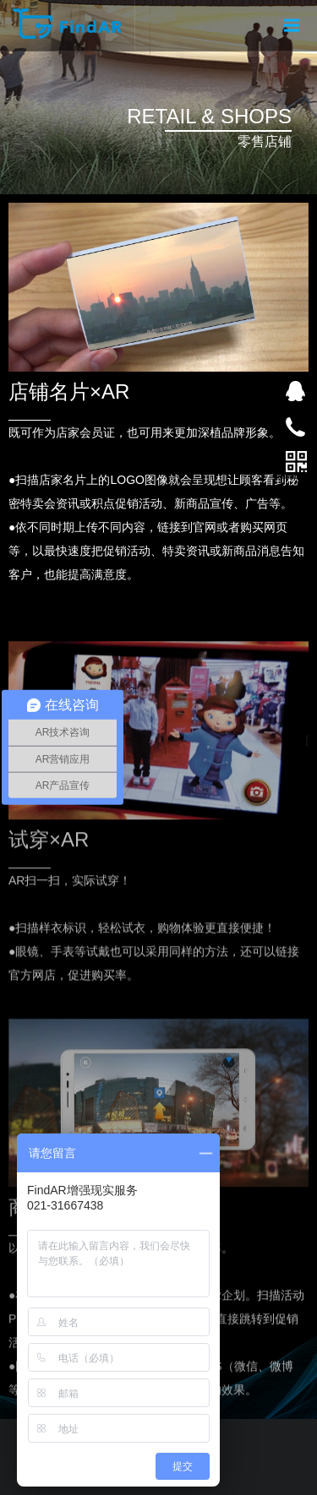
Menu (293, 15)
